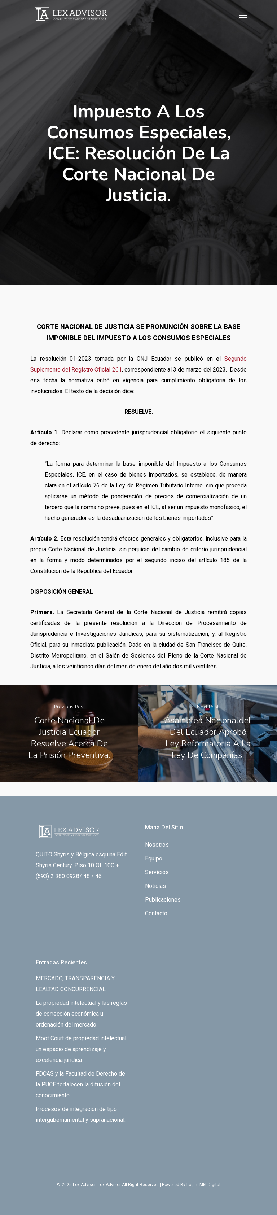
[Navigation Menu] (243, 14)
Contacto (156, 913)
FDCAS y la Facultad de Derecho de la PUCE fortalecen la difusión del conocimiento (80, 1084)
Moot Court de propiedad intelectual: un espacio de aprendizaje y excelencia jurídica (81, 1049)
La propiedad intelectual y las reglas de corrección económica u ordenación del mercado (81, 1013)
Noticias (155, 885)
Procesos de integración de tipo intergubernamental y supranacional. (81, 1114)
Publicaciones (163, 899)
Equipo (153, 858)
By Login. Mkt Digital (200, 1184)
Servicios (157, 872)
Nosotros (157, 844)
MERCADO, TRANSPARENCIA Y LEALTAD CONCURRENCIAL (75, 984)
